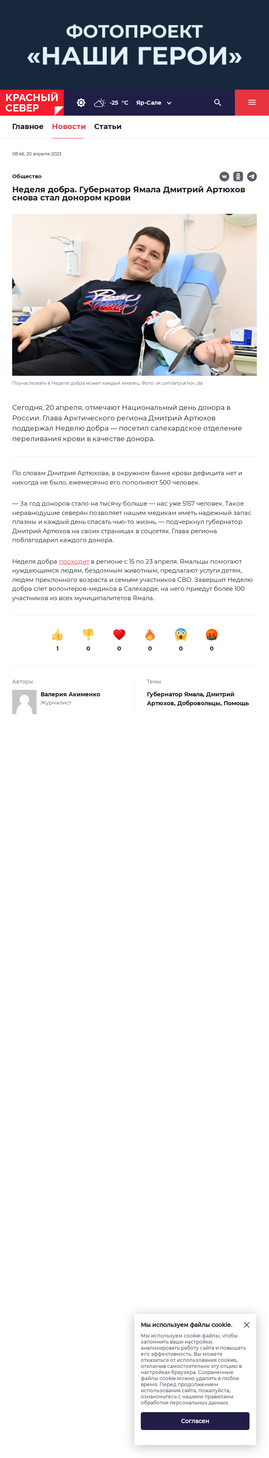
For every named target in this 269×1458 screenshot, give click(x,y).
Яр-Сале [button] (148, 102)
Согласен (195, 1421)
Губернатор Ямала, (176, 694)
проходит (74, 561)
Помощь (236, 703)
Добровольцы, (200, 703)
